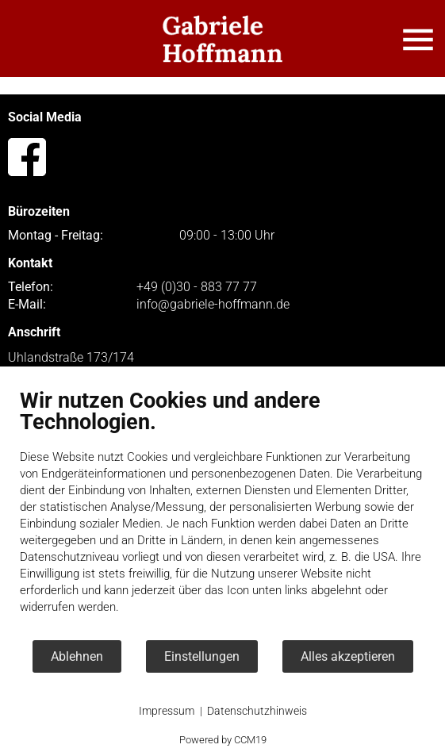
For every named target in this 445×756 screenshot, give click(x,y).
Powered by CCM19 (223, 740)
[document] (222, 513)
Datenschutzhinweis (257, 710)
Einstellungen (202, 656)
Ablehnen (77, 656)
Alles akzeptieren (348, 656)
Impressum (166, 710)
